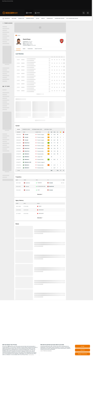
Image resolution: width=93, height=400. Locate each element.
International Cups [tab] (37, 129)
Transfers (30, 48)
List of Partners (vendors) (46, 350)
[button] (83, 12)
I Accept (82, 346)
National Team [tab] (48, 129)
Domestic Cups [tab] (26, 129)
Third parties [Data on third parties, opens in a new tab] (31, 354)
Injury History (38, 48)
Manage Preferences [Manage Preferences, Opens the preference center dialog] (82, 353)
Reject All (82, 350)
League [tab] (18, 129)
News (24, 48)
